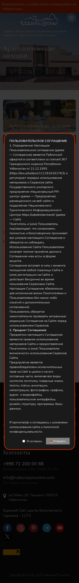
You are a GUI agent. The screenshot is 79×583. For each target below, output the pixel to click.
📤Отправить (58, 441)
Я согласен (34, 441)
